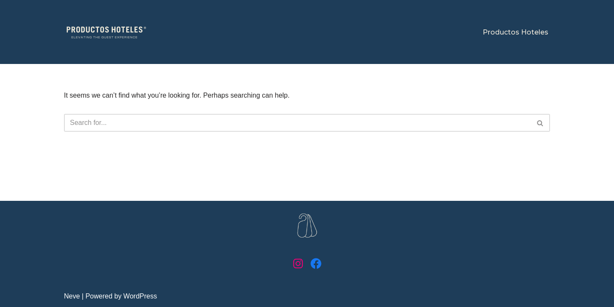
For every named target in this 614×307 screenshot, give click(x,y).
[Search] (297, 123)
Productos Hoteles (515, 32)
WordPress (140, 296)
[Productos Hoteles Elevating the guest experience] (106, 32)
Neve (72, 296)
